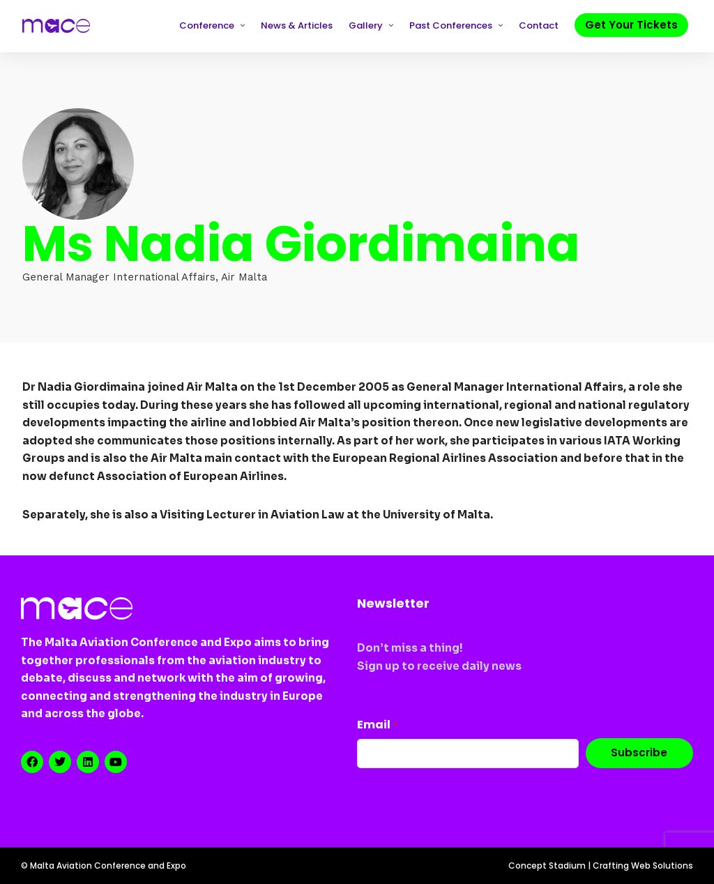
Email (377, 725)
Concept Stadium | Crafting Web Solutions (600, 865)
